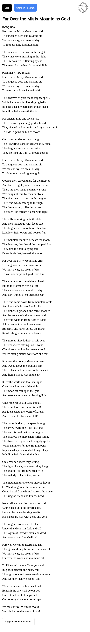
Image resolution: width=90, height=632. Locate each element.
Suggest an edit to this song (18, 621)
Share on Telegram (25, 8)
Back (7, 8)
